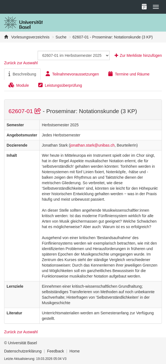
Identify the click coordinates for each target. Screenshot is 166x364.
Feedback (55, 351)
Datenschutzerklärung (23, 351)
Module (19, 85)
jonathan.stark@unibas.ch (92, 145)
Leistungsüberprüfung (60, 85)
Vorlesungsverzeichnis (29, 37)
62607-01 (26, 111)
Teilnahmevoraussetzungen (72, 73)
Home (75, 351)
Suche (61, 37)
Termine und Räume (129, 73)
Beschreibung (22, 73)
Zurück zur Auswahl (21, 63)
